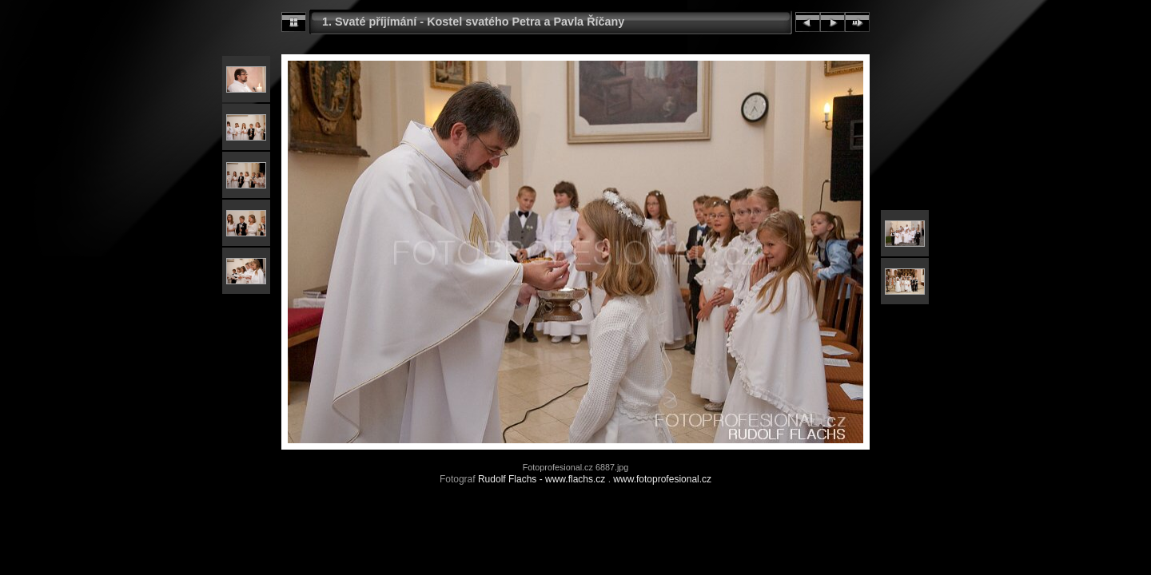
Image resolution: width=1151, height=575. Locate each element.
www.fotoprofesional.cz (662, 479)
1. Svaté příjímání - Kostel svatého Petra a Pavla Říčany (473, 21)
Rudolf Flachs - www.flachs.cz (541, 479)
